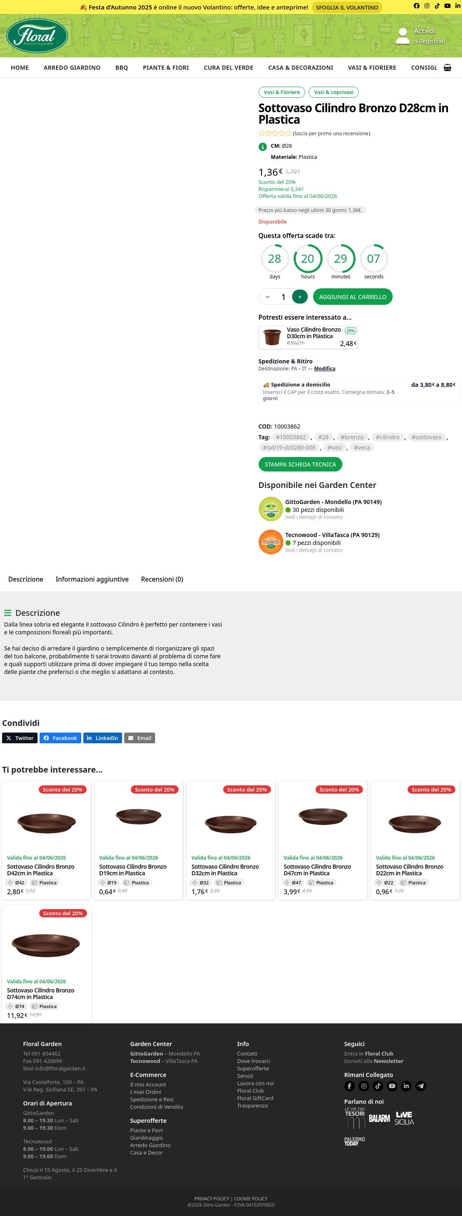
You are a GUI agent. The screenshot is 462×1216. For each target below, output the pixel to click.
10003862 (293, 437)
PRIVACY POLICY (211, 1198)
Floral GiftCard (255, 1098)
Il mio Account (148, 1084)
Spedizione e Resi (152, 1099)
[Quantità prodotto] (284, 297)
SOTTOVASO (429, 437)
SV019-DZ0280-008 (291, 447)
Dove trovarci (253, 1061)
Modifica (325, 368)
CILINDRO (390, 437)
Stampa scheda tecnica (300, 464)
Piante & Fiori (166, 67)
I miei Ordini (145, 1092)
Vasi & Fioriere (372, 67)
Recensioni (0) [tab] (162, 579)
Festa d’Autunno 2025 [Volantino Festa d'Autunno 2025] (120, 7)
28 (325, 437)
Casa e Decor (146, 1152)
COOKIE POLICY (250, 1198)
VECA (364, 447)
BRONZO (353, 437)
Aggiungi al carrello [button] (308, 329)
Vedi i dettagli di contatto (314, 517)
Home (20, 67)
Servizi (245, 1075)
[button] (449, 68)
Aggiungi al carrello (353, 297)
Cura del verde (228, 67)
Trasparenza (252, 1105)
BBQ (122, 67)
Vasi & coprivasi (334, 92)
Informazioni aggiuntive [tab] (92, 579)
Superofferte (253, 1068)
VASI (336, 447)
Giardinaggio (146, 1137)
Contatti (247, 1053)
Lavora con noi (255, 1083)
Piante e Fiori (146, 1130)
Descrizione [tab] (25, 579)
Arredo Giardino (72, 67)
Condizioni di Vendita (157, 1106)
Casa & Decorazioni (301, 67)
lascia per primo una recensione (331, 133)
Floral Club (250, 1090)
